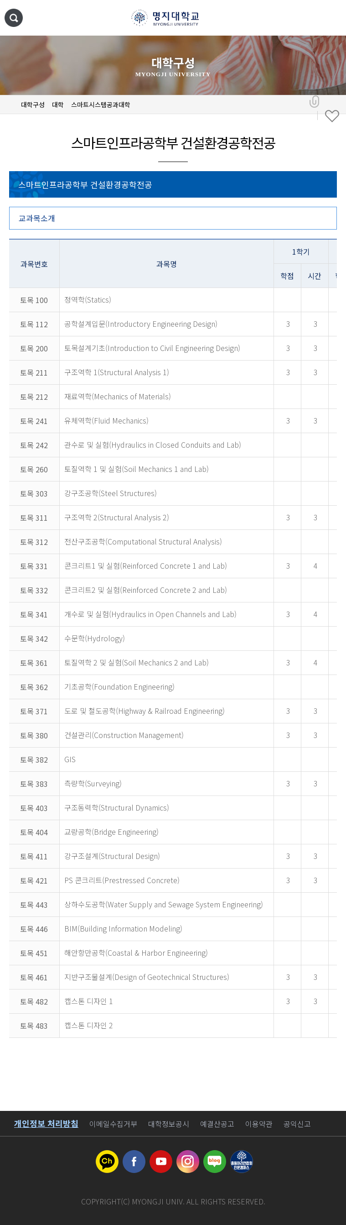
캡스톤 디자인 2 (88, 1025)
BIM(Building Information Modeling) (123, 928)
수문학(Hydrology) (94, 638)
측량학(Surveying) (93, 783)
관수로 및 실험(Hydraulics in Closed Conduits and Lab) (152, 444)
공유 (314, 102)
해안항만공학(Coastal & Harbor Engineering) (136, 952)
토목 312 (34, 541)
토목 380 (34, 735)
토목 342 (34, 638)
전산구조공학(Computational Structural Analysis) (143, 541)
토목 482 (34, 1001)
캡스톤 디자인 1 (88, 1000)
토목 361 (34, 662)
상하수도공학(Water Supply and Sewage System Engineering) (163, 904)
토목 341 (34, 614)
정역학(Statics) (87, 299)
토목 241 (34, 420)
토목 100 (34, 299)
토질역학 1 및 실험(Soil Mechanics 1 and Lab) (136, 468)
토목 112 (34, 324)
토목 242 (34, 445)
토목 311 (34, 517)
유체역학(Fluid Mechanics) (106, 420)
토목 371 (34, 711)
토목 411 (34, 856)
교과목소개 (37, 218)
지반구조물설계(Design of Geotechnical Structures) (146, 976)
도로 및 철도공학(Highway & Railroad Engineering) (144, 710)
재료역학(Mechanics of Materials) (117, 396)
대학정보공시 (168, 1123)
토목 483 (34, 1025)
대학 (58, 104)
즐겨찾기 (332, 116)
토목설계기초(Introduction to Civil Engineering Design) (152, 347)
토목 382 (34, 759)
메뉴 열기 (330, 18)
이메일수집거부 (113, 1123)
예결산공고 (217, 1123)
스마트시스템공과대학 (100, 104)
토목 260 (34, 469)
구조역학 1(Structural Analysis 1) (116, 371)
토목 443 (34, 904)
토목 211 (34, 372)
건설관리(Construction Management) (124, 734)
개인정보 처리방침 (46, 1123)
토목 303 (34, 493)
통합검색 (14, 18)
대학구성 (33, 104)
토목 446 (34, 928)
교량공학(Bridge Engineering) (111, 831)
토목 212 (34, 396)
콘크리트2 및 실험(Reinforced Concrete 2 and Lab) (145, 589)
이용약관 (259, 1123)
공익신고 (297, 1123)
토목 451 (34, 953)
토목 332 (34, 590)
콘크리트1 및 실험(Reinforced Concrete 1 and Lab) (145, 565)
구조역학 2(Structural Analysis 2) (116, 517)
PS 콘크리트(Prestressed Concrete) (122, 879)
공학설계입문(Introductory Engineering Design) (140, 323)
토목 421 (34, 880)
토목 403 (34, 807)
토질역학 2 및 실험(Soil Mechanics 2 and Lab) (136, 662)
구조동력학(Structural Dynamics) (116, 807)
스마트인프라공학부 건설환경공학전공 (85, 184)
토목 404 (34, 832)
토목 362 (34, 686)
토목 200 (34, 348)
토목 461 (34, 977)
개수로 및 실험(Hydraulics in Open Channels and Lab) (150, 613)
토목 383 (34, 783)
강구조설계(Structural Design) (112, 855)
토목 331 (34, 565)
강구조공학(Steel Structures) (110, 492)
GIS (70, 759)
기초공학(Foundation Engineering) (119, 686)
